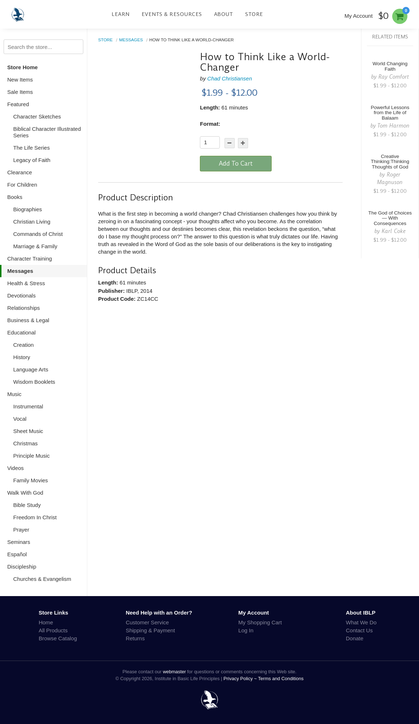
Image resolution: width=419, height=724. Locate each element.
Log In (246, 630)
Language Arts (31, 369)
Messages (20, 271)
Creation (23, 345)
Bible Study (27, 505)
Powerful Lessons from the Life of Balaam (390, 113)
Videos (15, 468)
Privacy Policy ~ (240, 678)
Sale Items (20, 92)
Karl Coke (394, 231)
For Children (22, 185)
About (223, 14)
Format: (210, 124)
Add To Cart (236, 163)
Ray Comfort (393, 76)
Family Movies (30, 480)
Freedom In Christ (35, 517)
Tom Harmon (393, 125)
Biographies (27, 209)
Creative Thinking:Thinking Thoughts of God (390, 162)
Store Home (22, 67)
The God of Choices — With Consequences (390, 218)
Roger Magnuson (390, 178)
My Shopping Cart (260, 622)
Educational (21, 332)
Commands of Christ (38, 234)
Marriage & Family (35, 246)
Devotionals (21, 295)
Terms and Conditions (281, 678)
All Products (53, 630)
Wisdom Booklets (34, 382)
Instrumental (28, 406)
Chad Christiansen (229, 78)
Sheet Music (28, 431)
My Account (358, 16)
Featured (18, 104)
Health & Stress (26, 283)
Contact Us (359, 630)
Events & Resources (172, 14)
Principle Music (31, 456)
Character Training (29, 258)
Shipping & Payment (150, 630)
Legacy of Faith (32, 160)
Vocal (20, 419)
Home (46, 622)
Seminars (18, 542)
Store (254, 14)
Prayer (21, 530)
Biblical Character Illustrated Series (47, 132)
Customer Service (147, 622)
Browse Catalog (58, 638)
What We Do (361, 622)
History (21, 357)
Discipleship (21, 566)
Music (14, 394)
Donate (354, 638)
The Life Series (31, 148)
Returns (135, 638)
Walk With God (25, 493)
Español (17, 554)
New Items (20, 79)
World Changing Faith (390, 66)
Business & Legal (28, 320)
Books (14, 197)
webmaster (174, 671)
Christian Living (32, 222)
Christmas (25, 443)
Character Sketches (37, 116)
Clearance (19, 172)
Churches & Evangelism (42, 579)
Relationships (23, 308)
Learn (121, 14)
